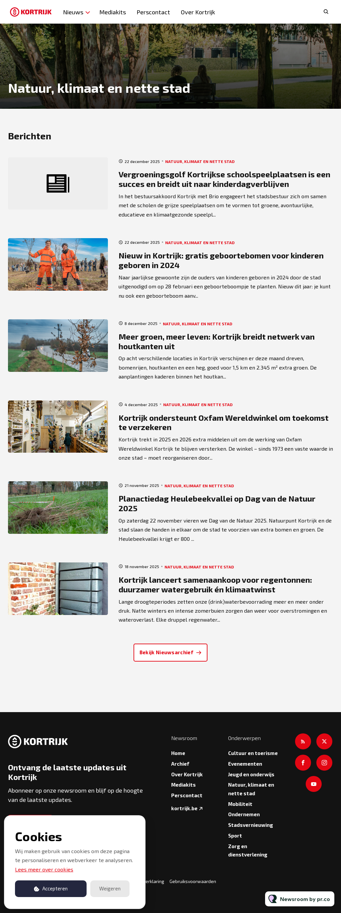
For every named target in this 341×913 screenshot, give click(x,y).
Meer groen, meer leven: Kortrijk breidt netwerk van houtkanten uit (217, 341)
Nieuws (73, 12)
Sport (235, 835)
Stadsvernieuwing (250, 825)
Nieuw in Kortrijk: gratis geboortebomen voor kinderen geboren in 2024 (221, 260)
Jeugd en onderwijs (251, 774)
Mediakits (112, 12)
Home (178, 753)
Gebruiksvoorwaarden (193, 881)
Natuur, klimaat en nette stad (199, 161)
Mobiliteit (240, 804)
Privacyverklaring (146, 881)
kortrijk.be (184, 808)
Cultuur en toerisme (253, 753)
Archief (180, 764)
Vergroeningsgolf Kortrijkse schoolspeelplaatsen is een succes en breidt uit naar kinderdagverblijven (224, 179)
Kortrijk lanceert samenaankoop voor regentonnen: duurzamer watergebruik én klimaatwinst (215, 584)
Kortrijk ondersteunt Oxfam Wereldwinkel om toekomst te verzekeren (224, 422)
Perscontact (153, 12)
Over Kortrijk (198, 12)
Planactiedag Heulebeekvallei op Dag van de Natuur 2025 (217, 503)
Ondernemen (244, 814)
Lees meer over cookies (44, 869)
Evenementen (245, 764)
